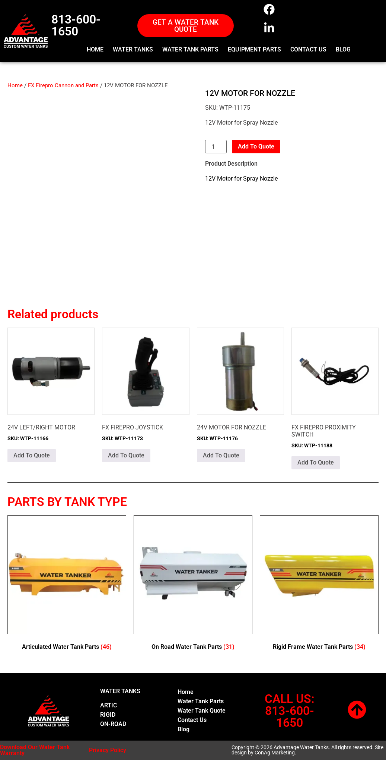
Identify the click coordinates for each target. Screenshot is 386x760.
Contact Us (192, 719)
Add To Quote (256, 146)
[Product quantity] (216, 146)
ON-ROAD (113, 724)
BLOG (343, 49)
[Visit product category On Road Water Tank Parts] (193, 584)
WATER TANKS (133, 49)
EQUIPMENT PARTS (254, 49)
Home (15, 85)
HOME (95, 49)
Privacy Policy (107, 750)
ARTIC (108, 705)
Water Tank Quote (202, 710)
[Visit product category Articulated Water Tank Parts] (66, 584)
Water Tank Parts (201, 701)
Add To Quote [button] (31, 455)
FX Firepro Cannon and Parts (63, 85)
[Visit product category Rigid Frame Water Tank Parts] (319, 584)
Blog (183, 729)
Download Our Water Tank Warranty (35, 750)
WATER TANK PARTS (190, 49)
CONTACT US (308, 49)
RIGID (107, 714)
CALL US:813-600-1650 (290, 711)
